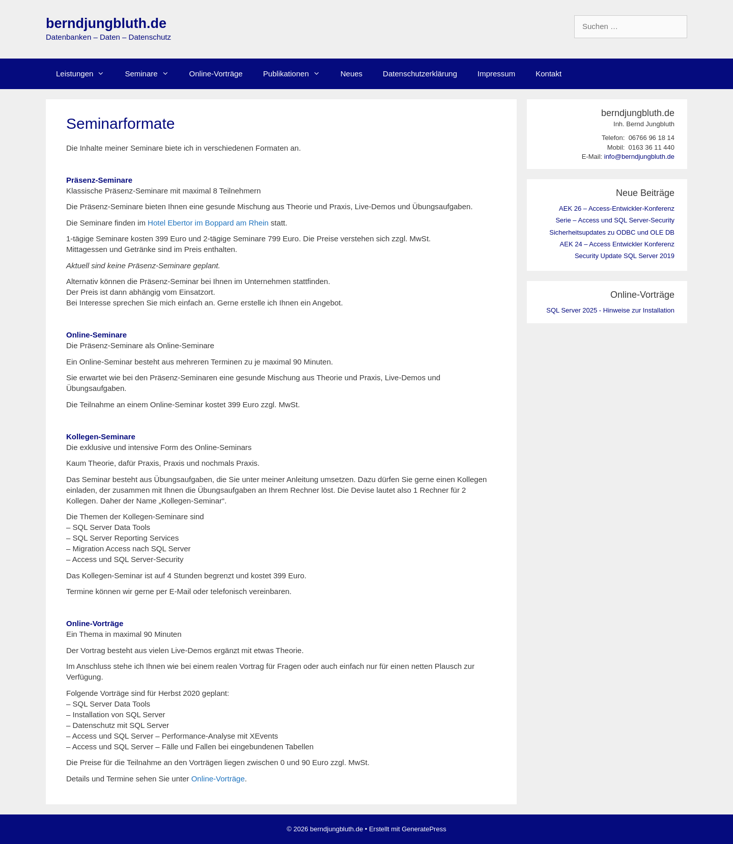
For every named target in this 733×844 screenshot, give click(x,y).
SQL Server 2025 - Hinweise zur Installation (610, 310)
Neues (351, 73)
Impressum (496, 73)
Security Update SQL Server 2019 (624, 256)
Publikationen (296, 74)
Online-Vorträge (216, 73)
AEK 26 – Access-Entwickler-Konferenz (616, 208)
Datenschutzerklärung (420, 73)
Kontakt (548, 73)
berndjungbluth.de (106, 23)
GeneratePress (424, 829)
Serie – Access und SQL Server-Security (614, 220)
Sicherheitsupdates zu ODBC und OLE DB (611, 232)
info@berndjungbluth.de (639, 156)
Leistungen (85, 74)
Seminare (152, 74)
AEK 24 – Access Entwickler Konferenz (617, 244)
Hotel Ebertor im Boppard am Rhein (208, 222)
